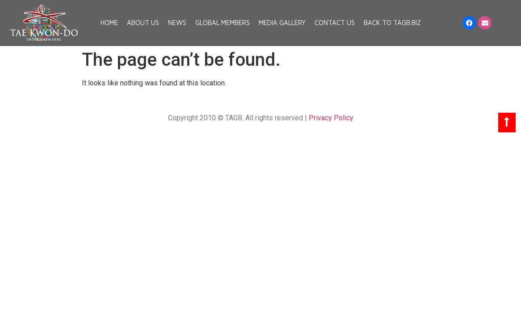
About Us (143, 22)
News (177, 22)
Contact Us (335, 22)
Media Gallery (282, 22)
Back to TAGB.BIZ (392, 22)
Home (109, 22)
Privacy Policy (331, 118)
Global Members (222, 22)
